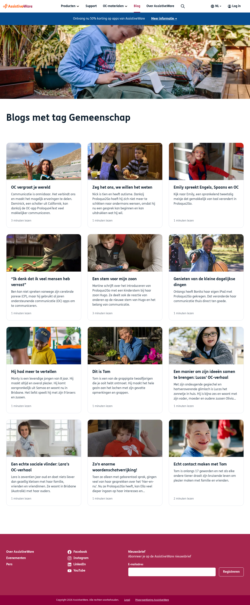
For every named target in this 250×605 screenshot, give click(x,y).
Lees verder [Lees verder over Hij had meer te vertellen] (43, 370)
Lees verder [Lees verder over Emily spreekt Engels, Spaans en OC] (206, 185)
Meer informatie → (164, 18)
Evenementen (16, 558)
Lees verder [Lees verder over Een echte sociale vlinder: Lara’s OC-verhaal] (43, 462)
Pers (9, 564)
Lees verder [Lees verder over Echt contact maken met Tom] (206, 462)
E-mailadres (135, 564)
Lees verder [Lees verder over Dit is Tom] (125, 370)
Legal (127, 600)
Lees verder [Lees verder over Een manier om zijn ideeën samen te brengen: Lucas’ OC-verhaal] (206, 370)
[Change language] (216, 6)
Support (91, 6)
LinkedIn (76, 564)
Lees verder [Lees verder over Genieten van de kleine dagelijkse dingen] (206, 277)
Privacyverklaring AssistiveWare (152, 600)
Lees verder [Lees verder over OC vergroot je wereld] (43, 185)
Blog (137, 6)
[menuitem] (70, 6)
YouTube (76, 570)
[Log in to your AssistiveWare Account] (234, 6)
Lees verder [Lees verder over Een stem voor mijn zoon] (125, 277)
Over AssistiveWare (160, 6)
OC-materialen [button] (113, 6)
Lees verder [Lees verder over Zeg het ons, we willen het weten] (125, 185)
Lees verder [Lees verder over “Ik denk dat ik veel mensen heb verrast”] (43, 277)
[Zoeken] (182, 6)
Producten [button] (68, 6)
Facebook (77, 552)
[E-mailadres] (172, 571)
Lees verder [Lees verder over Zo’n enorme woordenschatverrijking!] (125, 462)
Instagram (77, 558)
